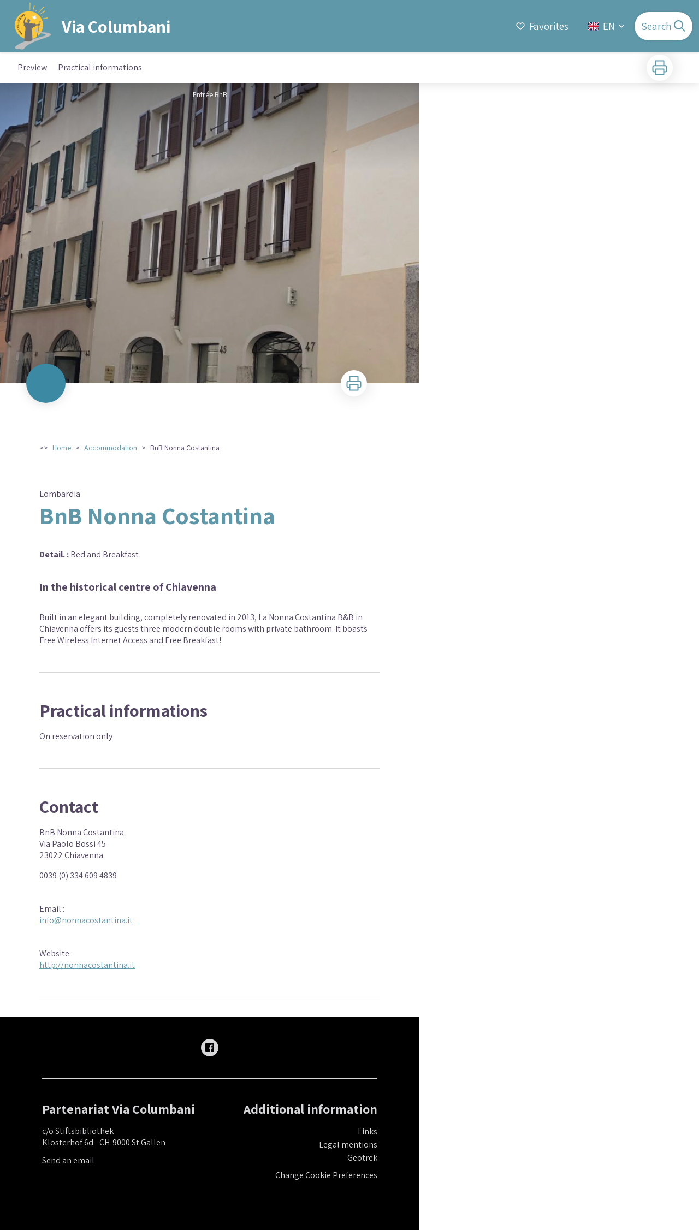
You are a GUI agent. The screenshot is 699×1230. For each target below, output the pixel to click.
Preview (32, 67)
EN (607, 26)
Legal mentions (348, 1144)
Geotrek (362, 1157)
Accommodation (110, 448)
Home (61, 448)
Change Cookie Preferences (326, 1175)
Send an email (68, 1160)
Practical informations (100, 67)
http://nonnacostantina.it (87, 965)
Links (367, 1131)
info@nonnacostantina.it (86, 920)
